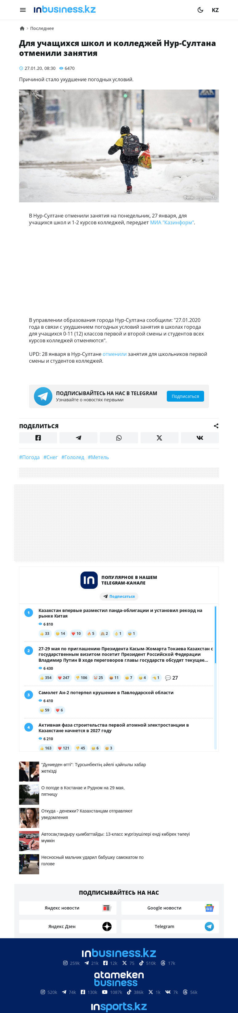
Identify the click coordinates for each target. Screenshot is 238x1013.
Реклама (91, 985)
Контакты (60, 985)
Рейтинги (199, 985)
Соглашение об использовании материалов (119, 967)
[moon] (200, 9)
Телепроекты (127, 985)
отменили (115, 354)
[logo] (111, 9)
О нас (33, 985)
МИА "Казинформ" (172, 222)
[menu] (22, 9)
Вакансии (165, 985)
